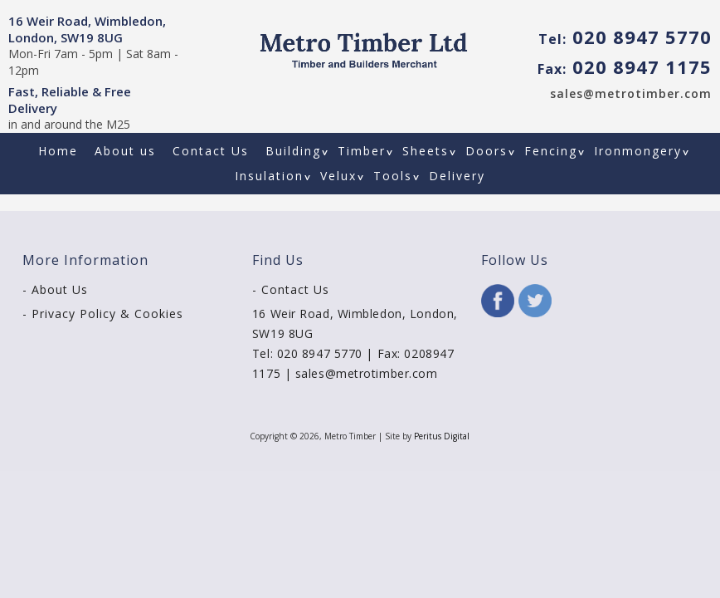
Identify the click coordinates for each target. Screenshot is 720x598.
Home (58, 151)
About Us (60, 289)
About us (125, 151)
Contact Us (211, 151)
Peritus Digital (441, 436)
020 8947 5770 (625, 36)
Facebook (497, 300)
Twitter (535, 300)
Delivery (457, 176)
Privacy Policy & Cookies (107, 313)
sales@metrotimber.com (631, 93)
